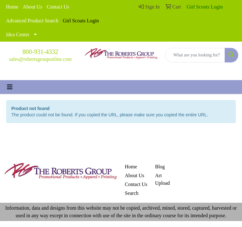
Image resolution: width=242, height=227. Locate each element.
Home (12, 6)
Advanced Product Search (32, 20)
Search (132, 193)
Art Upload (162, 179)
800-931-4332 (40, 51)
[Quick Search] (195, 55)
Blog (160, 166)
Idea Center (17, 34)
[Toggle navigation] (9, 87)
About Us (32, 6)
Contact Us (58, 6)
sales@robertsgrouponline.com (40, 59)
